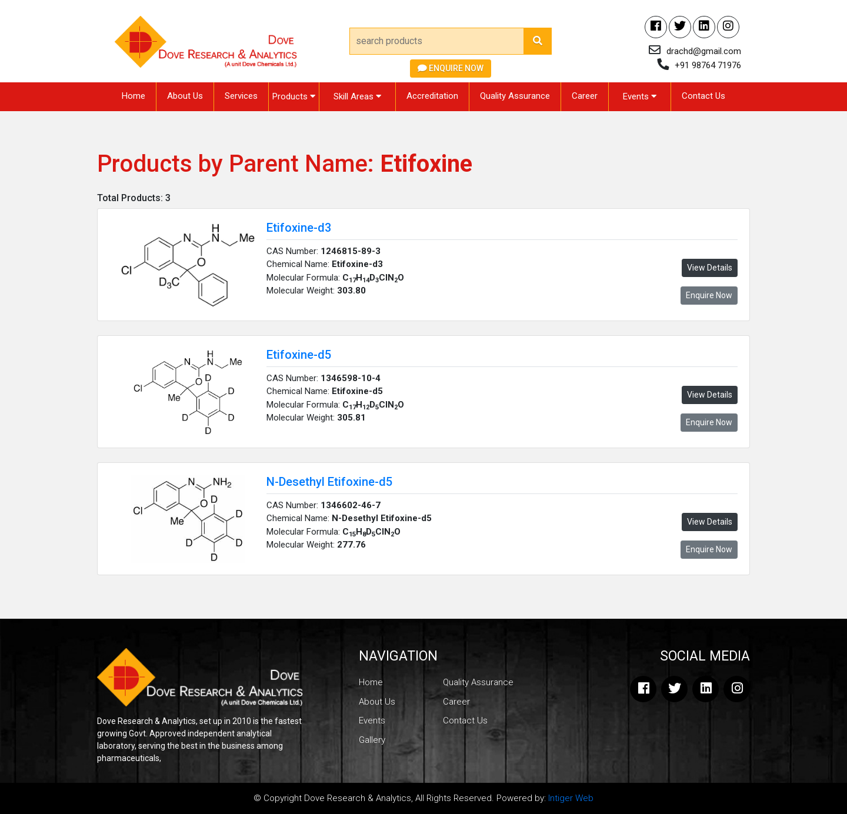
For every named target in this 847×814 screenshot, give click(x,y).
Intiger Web (570, 798)
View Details (709, 267)
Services (241, 96)
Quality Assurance (515, 96)
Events (639, 96)
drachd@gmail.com (703, 51)
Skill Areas (357, 96)
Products (293, 96)
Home (133, 96)
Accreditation (432, 96)
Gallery (372, 740)
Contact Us (703, 96)
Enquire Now (450, 68)
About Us (185, 96)
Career (585, 96)
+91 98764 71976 (708, 65)
